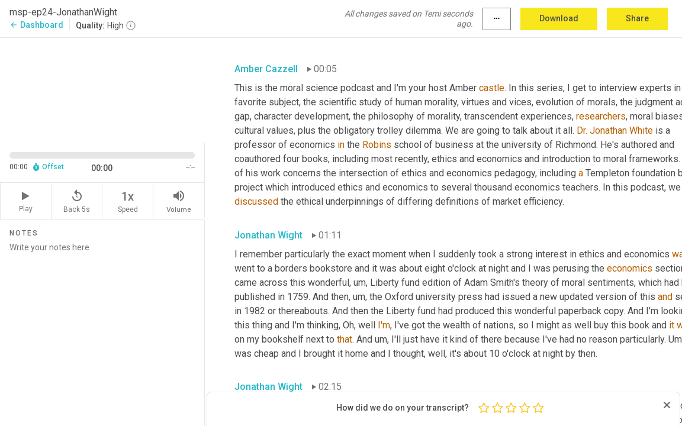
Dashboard (36, 25)
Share (637, 18)
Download (558, 18)
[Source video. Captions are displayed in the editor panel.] (102, 89)
